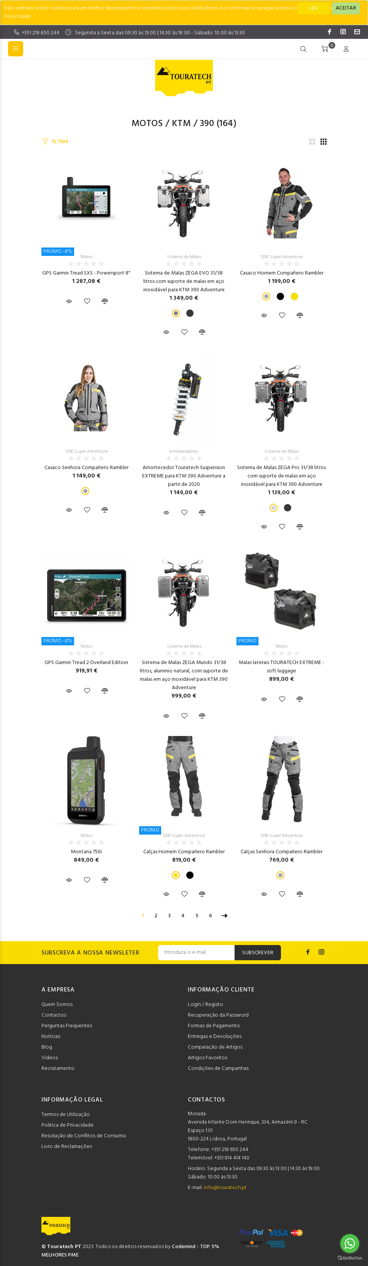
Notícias (50, 1036)
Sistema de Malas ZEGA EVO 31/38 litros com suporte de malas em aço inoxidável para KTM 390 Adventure (184, 281)
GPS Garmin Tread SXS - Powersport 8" (86, 273)
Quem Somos (57, 1004)
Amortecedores (183, 451)
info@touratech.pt (225, 1187)
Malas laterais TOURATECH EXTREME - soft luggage (281, 666)
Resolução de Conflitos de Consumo (83, 1136)
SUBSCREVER (257, 952)
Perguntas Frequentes (66, 1026)
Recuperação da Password (218, 1015)
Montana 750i (86, 852)
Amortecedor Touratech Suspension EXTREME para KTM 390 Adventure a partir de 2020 (183, 476)
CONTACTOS (206, 1100)
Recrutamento (58, 1068)
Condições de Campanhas (218, 1068)
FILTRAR (60, 142)
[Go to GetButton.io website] (350, 1258)
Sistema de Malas (184, 257)
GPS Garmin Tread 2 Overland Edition (86, 662)
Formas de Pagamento (214, 1026)
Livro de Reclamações (66, 1146)
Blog (46, 1047)
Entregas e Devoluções (214, 1036)
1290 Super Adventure (281, 257)
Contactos (53, 1015)
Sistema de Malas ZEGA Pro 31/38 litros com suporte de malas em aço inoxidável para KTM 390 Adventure (281, 476)
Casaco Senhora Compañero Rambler (86, 467)
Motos (147, 124)
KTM (181, 124)
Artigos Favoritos (207, 1058)
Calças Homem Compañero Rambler (184, 852)
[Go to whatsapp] (349, 1243)
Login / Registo (205, 1004)
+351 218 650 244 (40, 33)
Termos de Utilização (65, 1114)
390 (207, 124)
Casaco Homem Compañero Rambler (282, 273)
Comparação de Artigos (215, 1047)
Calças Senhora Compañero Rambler (281, 852)
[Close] (346, 8)
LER (313, 8)
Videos (49, 1058)
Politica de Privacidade (67, 1125)
